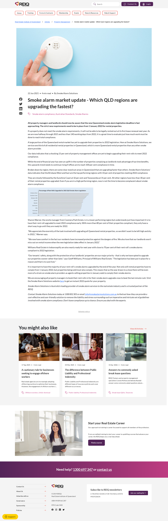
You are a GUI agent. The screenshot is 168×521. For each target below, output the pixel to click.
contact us (104, 469)
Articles (47, 22)
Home (19, 13)
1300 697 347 (83, 469)
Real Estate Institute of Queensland (27, 22)
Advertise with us (84, 311)
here (62, 281)
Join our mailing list (138, 493)
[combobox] (105, 4)
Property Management (62, 22)
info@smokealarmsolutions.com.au (101, 294)
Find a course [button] (96, 443)
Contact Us (130, 4)
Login (146, 4)
